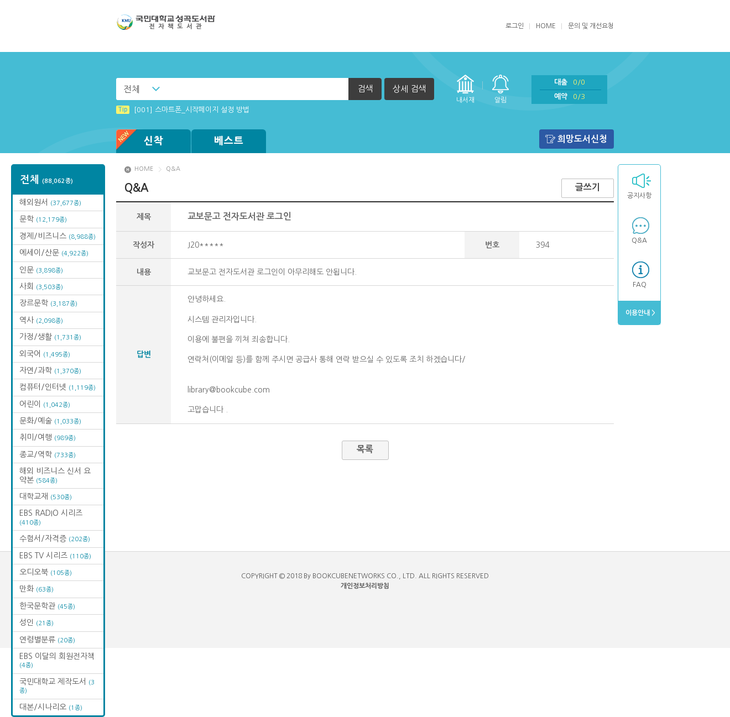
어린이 (44, 404)
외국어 (44, 354)
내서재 (465, 100)
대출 (569, 82)
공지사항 (639, 195)
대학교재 (45, 496)
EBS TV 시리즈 (55, 555)
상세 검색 (409, 89)
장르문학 (48, 303)
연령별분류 (47, 639)
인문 (41, 270)
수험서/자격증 (54, 538)
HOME (546, 26)
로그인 (514, 26)
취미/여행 (47, 437)
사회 (41, 286)
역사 (41, 320)
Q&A (639, 240)
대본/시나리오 (50, 707)
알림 (500, 100)
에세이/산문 (53, 253)
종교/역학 (47, 454)
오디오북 (45, 572)
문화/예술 (50, 421)
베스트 (229, 141)
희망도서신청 (582, 139)
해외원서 (50, 202)
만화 (36, 589)
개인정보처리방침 (365, 586)
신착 (140, 141)
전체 (131, 89)
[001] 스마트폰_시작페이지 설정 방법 (182, 109)
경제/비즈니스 (57, 236)
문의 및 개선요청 (591, 26)
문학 (43, 219)
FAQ (639, 284)
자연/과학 (50, 370)
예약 (569, 96)
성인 (36, 622)
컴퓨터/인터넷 (57, 387)
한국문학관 (47, 606)
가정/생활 (50, 337)
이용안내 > (639, 313)
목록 (365, 449)
